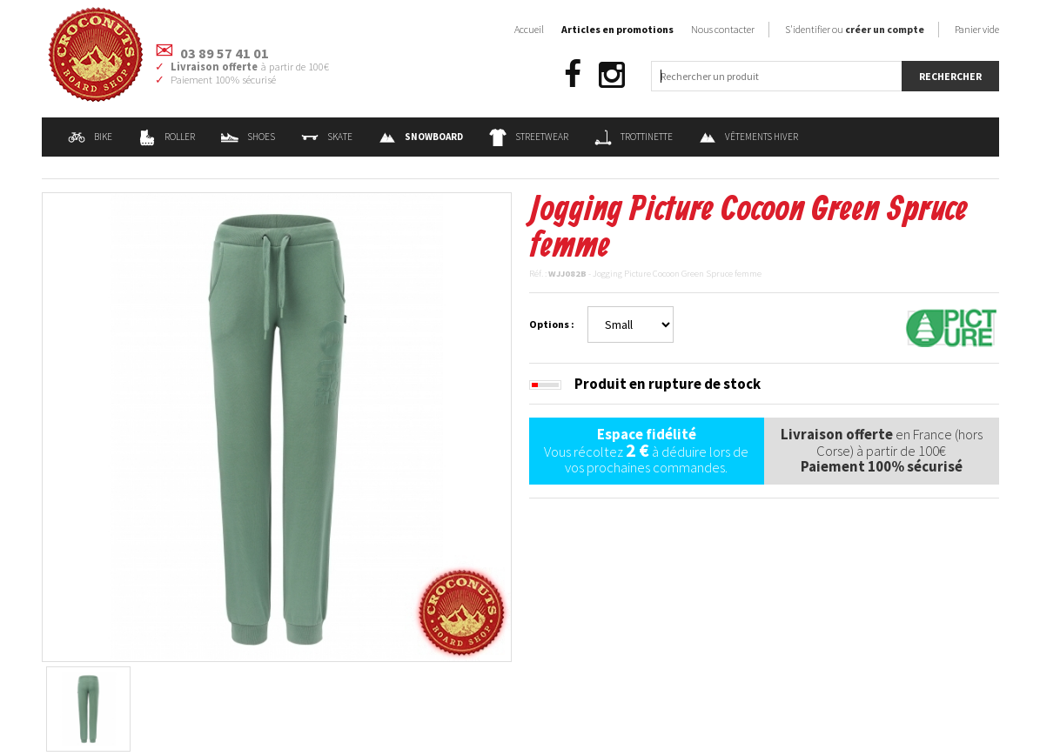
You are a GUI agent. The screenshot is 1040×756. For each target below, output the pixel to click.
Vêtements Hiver (748, 136)
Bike (90, 136)
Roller (166, 136)
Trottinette (633, 136)
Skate (326, 136)
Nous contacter (723, 29)
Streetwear (528, 136)
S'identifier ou (854, 29)
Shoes (248, 136)
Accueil (529, 29)
